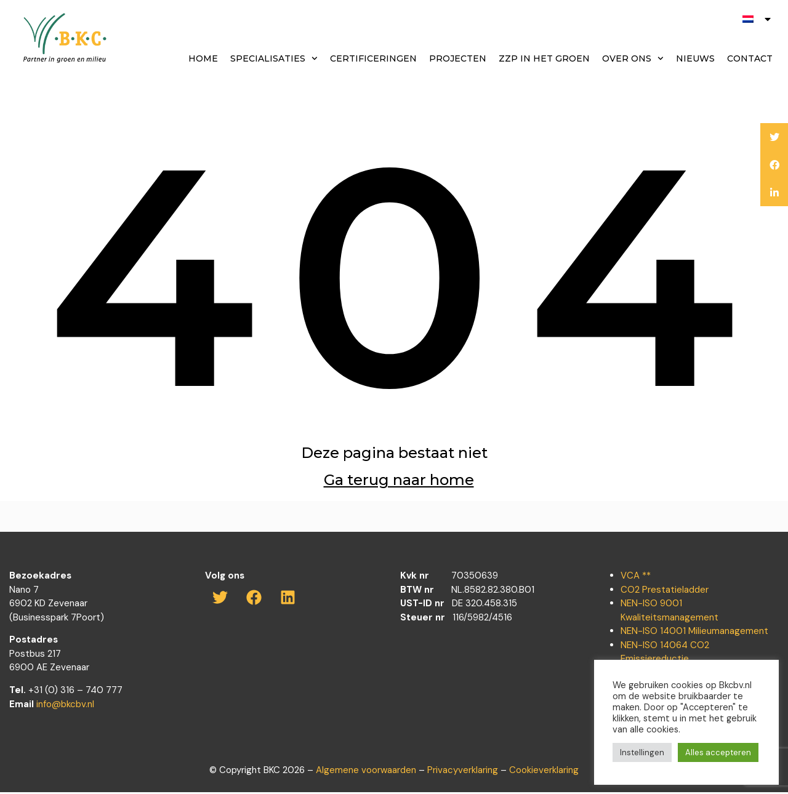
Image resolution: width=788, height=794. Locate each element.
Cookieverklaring (544, 772)
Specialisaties (274, 58)
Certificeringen (373, 58)
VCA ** (636, 577)
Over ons (633, 58)
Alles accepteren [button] (718, 752)
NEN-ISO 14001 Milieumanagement (694, 633)
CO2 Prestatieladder (665, 591)
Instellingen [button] (642, 752)
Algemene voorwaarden (366, 772)
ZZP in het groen (544, 58)
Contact (750, 58)
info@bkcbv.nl (65, 706)
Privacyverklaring (462, 772)
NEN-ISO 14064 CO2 (665, 647)
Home (203, 58)
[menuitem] (757, 19)
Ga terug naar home (399, 483)
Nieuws (695, 58)
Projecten (457, 58)
